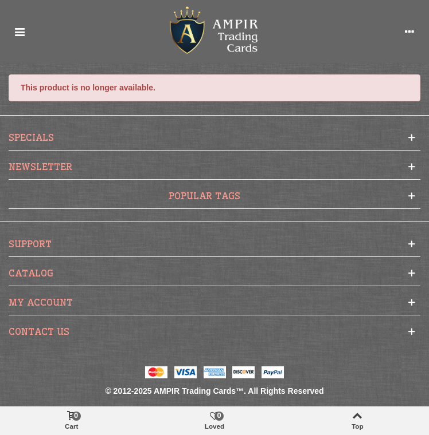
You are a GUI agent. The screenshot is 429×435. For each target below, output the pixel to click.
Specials (31, 137)
